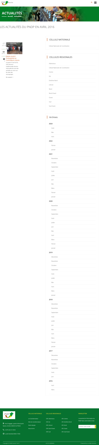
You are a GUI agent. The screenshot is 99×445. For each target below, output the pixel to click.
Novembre (54, 158)
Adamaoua (52, 63)
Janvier (53, 150)
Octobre (53, 163)
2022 (50, 141)
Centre (51, 72)
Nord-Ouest (52, 93)
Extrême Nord (53, 80)
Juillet (53, 175)
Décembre (54, 257)
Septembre (54, 167)
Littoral (51, 85)
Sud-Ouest (52, 106)
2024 (50, 124)
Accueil (10, 16)
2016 (50, 381)
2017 (50, 351)
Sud (50, 102)
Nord (50, 89)
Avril (52, 137)
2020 (50, 201)
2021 (50, 154)
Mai (52, 132)
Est (50, 76)
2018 (50, 300)
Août (52, 128)
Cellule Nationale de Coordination (59, 46)
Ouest (51, 97)
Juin (52, 180)
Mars (52, 188)
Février (53, 145)
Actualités (17, 16)
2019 (50, 252)
